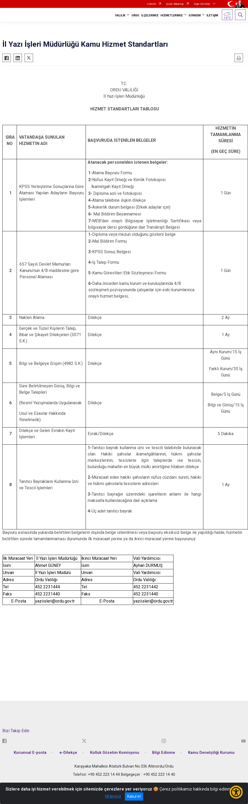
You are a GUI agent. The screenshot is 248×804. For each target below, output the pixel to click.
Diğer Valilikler (202, 4)
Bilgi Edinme (163, 752)
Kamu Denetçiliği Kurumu (211, 752)
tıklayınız (113, 796)
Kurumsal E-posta (30, 752)
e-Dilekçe (68, 752)
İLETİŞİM (212, 15)
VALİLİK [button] (120, 15)
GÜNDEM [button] (195, 15)
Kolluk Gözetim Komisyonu (114, 752)
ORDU (135, 15)
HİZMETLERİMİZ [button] (172, 15)
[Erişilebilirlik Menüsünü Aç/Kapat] (236, 792)
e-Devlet (151, 4)
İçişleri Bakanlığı (175, 4)
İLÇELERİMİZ (149, 15)
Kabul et (134, 796)
